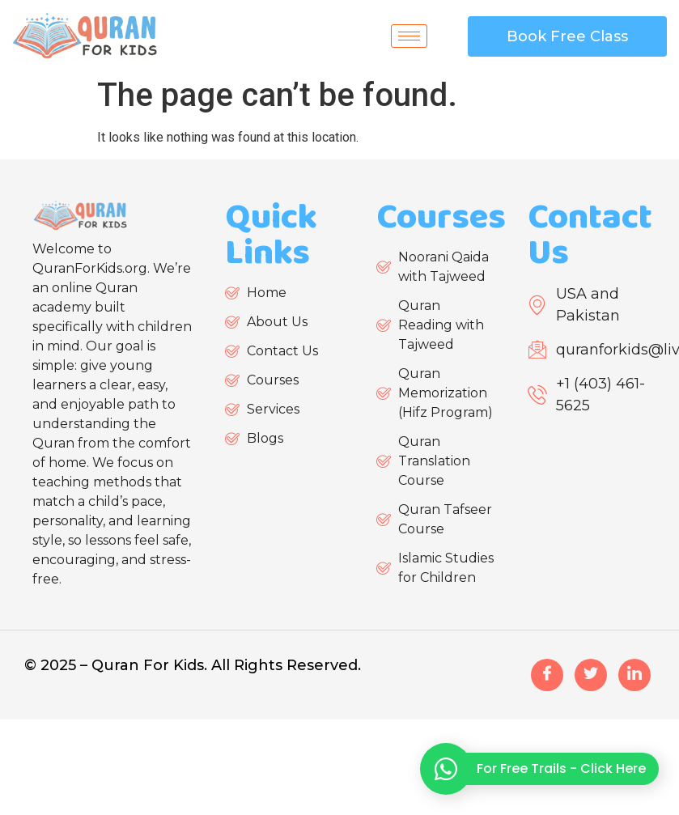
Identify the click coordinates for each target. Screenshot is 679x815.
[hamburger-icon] (409, 36)
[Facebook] (547, 675)
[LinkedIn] (634, 675)
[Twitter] (591, 675)
